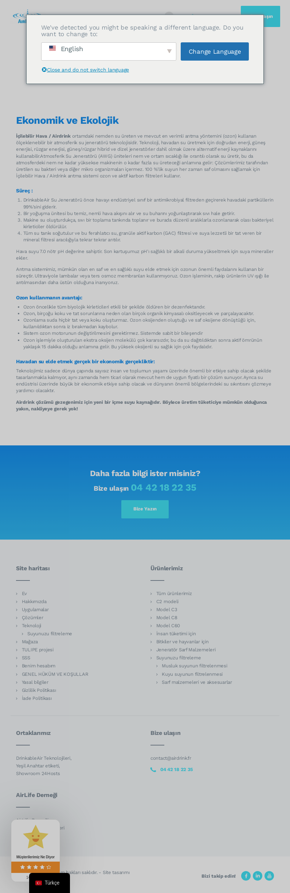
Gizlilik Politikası (39, 690)
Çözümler (32, 617)
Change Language (215, 51)
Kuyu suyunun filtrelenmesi (192, 674)
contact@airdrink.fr (170, 758)
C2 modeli (167, 601)
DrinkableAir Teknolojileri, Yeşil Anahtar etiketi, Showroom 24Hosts (43, 765)
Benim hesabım (38, 665)
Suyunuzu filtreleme (49, 633)
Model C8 (166, 617)
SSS (26, 657)
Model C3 (166, 609)
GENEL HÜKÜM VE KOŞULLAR (55, 674)
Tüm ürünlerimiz (174, 593)
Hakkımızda (34, 601)
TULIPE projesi (38, 649)
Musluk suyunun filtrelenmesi (194, 665)
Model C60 (168, 625)
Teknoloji (32, 625)
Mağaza (30, 641)
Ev (24, 593)
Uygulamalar (35, 609)
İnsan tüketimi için (176, 633)
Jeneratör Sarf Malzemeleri (186, 649)
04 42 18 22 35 (163, 487)
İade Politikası (37, 698)
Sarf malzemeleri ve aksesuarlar (197, 682)
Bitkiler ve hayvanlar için (182, 641)
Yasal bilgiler (35, 682)
